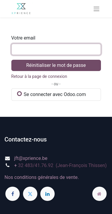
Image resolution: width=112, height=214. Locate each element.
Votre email (23, 38)
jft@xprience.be (30, 158)
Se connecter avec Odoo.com (51, 94)
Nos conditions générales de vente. (41, 177)
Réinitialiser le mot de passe (56, 65)
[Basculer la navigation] (96, 8)
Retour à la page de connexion (39, 76)
